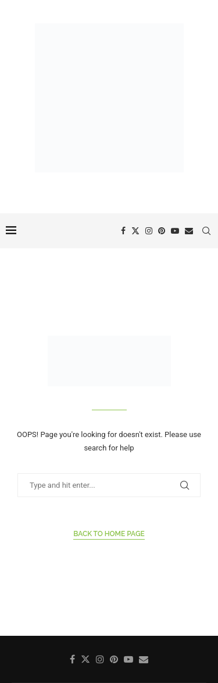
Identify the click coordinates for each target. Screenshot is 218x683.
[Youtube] (175, 231)
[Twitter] (135, 231)
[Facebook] (123, 231)
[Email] (189, 231)
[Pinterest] (161, 231)
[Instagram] (148, 231)
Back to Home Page (109, 534)
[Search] (206, 231)
